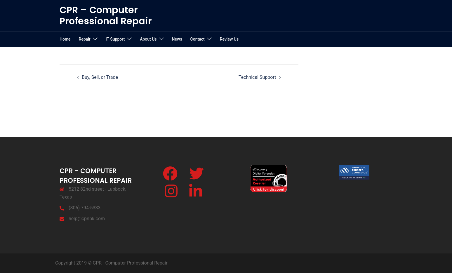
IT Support (115, 39)
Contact (197, 39)
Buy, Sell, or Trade (100, 77)
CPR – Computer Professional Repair (106, 15)
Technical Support (257, 77)
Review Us (229, 39)
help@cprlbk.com (87, 218)
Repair (85, 39)
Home (65, 39)
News (177, 39)
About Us (148, 39)
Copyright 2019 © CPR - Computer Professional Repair (111, 263)
